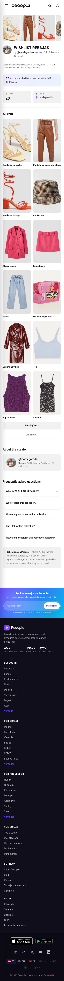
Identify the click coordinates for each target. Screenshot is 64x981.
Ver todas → (10, 764)
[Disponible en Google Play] (44, 941)
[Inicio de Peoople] (21, 5)
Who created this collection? (32, 503)
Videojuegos (10, 695)
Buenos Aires (11, 758)
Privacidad (9, 904)
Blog (6, 875)
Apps (7, 705)
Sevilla (7, 742)
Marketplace (10, 848)
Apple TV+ (9, 800)
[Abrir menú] (6, 6)
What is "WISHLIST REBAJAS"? (32, 491)
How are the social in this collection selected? (32, 537)
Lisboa (7, 748)
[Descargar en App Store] (21, 941)
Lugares (8, 700)
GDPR (7, 920)
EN (21, 961)
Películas (9, 668)
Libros (7, 684)
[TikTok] (24, 952)
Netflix (7, 779)
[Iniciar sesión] (57, 6)
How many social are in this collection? (32, 514)
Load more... (32, 434)
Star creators (11, 838)
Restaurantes (11, 679)
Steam (7, 811)
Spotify (8, 806)
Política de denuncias (15, 925)
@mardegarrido (25, 52)
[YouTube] (40, 952)
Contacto (9, 890)
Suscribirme (51, 606)
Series (7, 674)
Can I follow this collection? (32, 526)
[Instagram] (15, 952)
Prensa (7, 880)
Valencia (8, 737)
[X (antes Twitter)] (32, 952)
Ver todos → (10, 816)
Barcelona (9, 732)
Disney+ (8, 795)
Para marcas (11, 853)
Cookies (8, 914)
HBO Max (9, 785)
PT (32, 961)
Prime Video (10, 790)
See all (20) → (32, 425)
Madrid (8, 726)
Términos (9, 909)
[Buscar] (49, 6)
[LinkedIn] (48, 952)
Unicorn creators (13, 843)
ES (11, 961)
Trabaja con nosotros (15, 885)
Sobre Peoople (12, 869)
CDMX (7, 753)
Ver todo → (10, 711)
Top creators (10, 832)
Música (8, 689)
